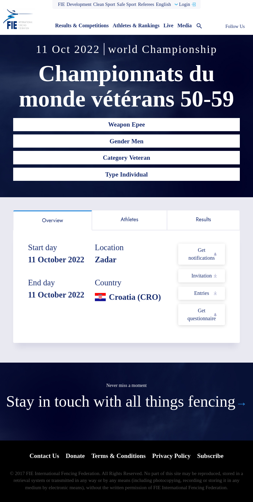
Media (184, 25)
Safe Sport (126, 4)
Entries (201, 293)
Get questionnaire (201, 314)
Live (168, 25)
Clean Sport (104, 4)
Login (184, 4)
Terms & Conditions (118, 455)
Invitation (201, 275)
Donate (75, 455)
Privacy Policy (171, 455)
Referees (146, 4)
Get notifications (201, 254)
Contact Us (44, 455)
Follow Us (235, 26)
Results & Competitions (82, 25)
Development (79, 4)
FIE (61, 4)
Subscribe (210, 455)
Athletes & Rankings (136, 25)
